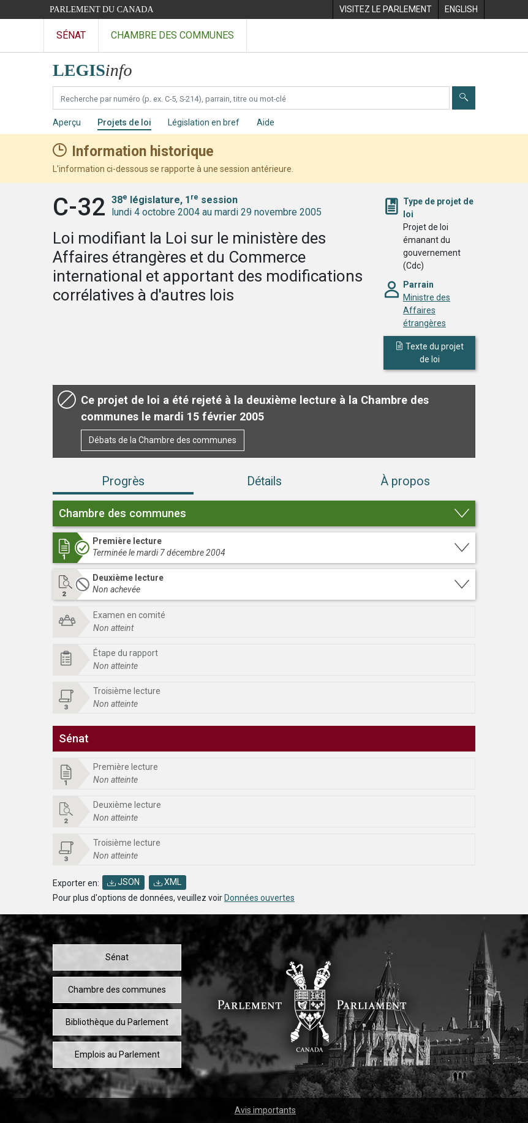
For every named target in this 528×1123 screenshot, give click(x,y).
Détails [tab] (264, 481)
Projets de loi (124, 122)
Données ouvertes (259, 898)
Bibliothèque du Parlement (117, 1022)
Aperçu (67, 122)
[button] (264, 513)
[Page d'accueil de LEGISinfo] (99, 67)
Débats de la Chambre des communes (162, 440)
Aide (265, 122)
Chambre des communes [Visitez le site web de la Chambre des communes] (172, 35)
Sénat (117, 957)
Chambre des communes (117, 989)
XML (167, 882)
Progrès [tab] (123, 481)
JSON (123, 882)
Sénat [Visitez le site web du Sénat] (71, 35)
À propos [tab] (405, 481)
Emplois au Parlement (117, 1054)
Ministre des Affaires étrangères (426, 310)
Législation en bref (203, 122)
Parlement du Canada (102, 9)
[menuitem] (385, 9)
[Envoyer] (463, 98)
